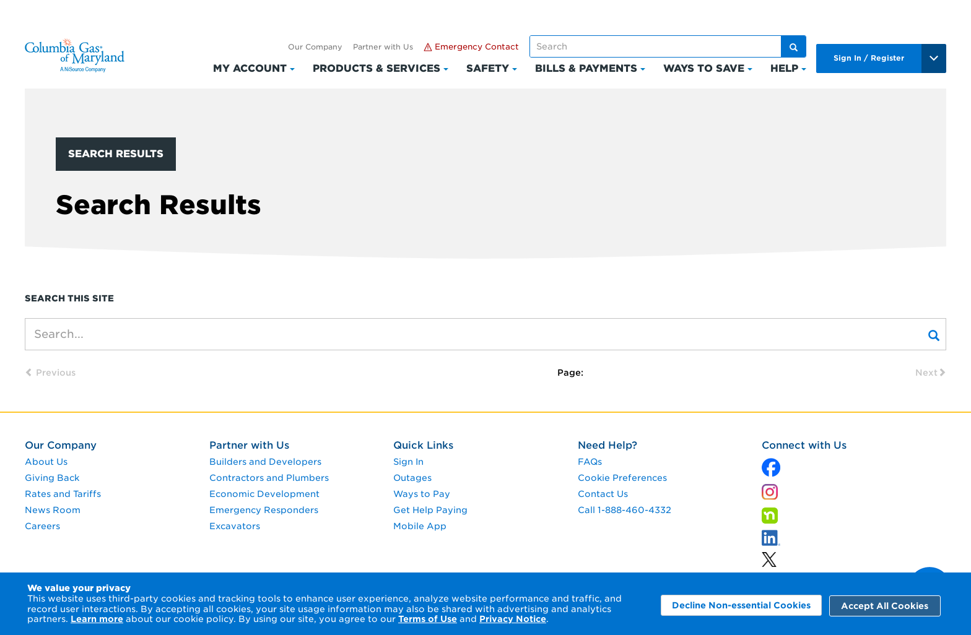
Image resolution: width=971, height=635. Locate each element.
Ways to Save (703, 68)
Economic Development (264, 494)
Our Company (315, 46)
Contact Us (603, 494)
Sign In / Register (869, 58)
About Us (46, 462)
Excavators (234, 526)
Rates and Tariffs (63, 494)
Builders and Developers (265, 462)
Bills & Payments (586, 68)
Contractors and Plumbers (269, 478)
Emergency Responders (263, 510)
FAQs (590, 462)
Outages (412, 478)
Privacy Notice (512, 619)
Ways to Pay (421, 494)
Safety (487, 68)
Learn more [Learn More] (97, 619)
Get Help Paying (430, 510)
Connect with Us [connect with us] (804, 445)
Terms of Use (427, 619)
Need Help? (607, 445)
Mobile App (419, 526)
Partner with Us (383, 46)
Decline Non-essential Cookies (741, 605)
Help (784, 68)
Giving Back (52, 478)
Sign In (408, 462)
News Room (53, 510)
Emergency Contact (471, 46)
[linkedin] (769, 557)
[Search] (934, 334)
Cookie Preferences (622, 478)
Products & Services (376, 68)
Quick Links (423, 445)
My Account (250, 68)
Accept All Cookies (884, 606)
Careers (42, 526)
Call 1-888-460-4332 (624, 510)
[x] (771, 464)
